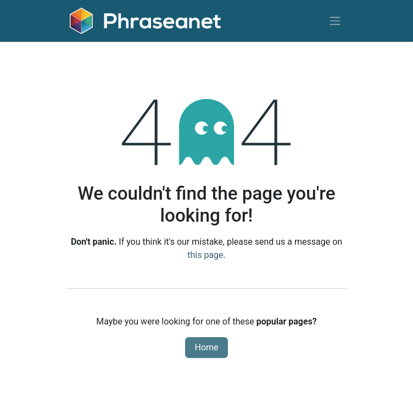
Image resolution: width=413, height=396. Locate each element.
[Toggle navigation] (335, 21)
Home (206, 347)
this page (205, 255)
